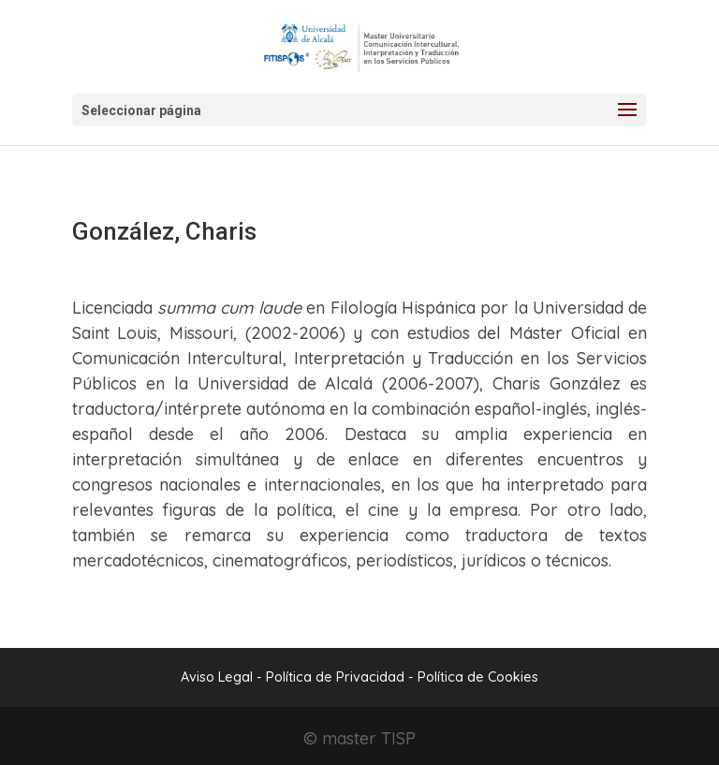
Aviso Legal (217, 677)
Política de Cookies (478, 677)
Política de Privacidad (337, 677)
